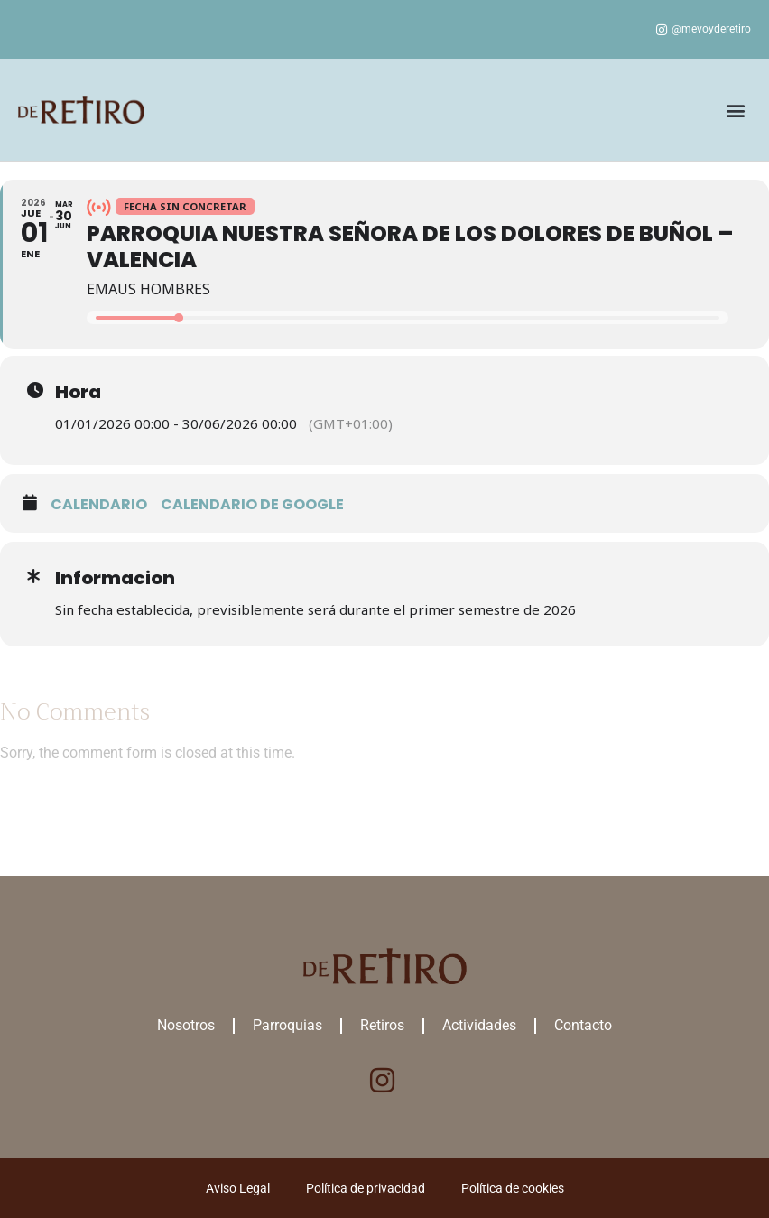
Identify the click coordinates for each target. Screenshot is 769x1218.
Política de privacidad (365, 1188)
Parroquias (287, 1025)
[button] (736, 110)
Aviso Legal (238, 1188)
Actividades (479, 1025)
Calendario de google (252, 504)
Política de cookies (512, 1188)
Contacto (583, 1025)
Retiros (382, 1025)
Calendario (99, 504)
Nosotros (186, 1025)
